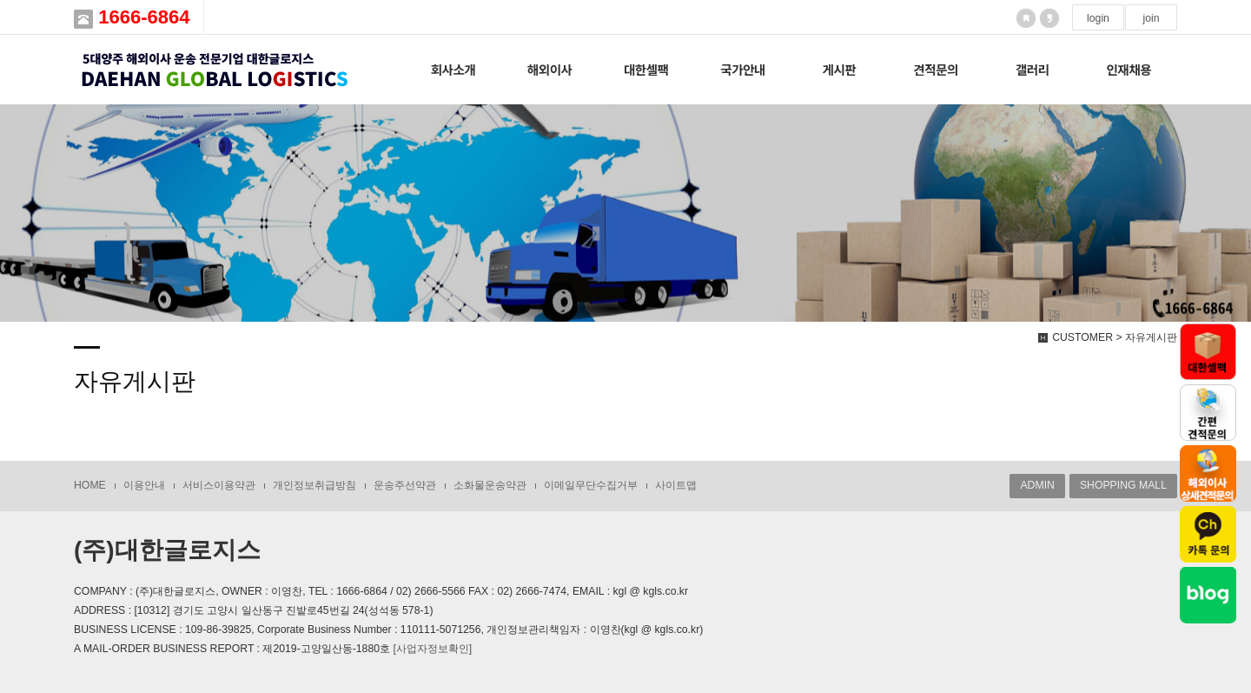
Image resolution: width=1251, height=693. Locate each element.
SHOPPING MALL (1123, 485)
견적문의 (935, 69)
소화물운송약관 (489, 485)
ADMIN (1037, 485)
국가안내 (742, 69)
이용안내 (144, 485)
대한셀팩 (646, 69)
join (1150, 18)
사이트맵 (676, 485)
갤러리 (1032, 69)
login (1098, 18)
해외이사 (550, 69)
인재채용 (1129, 69)
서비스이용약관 (218, 485)
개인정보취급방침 (314, 485)
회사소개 (453, 69)
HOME (90, 485)
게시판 (840, 69)
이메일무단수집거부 (591, 485)
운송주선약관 (405, 485)
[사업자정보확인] (432, 649)
